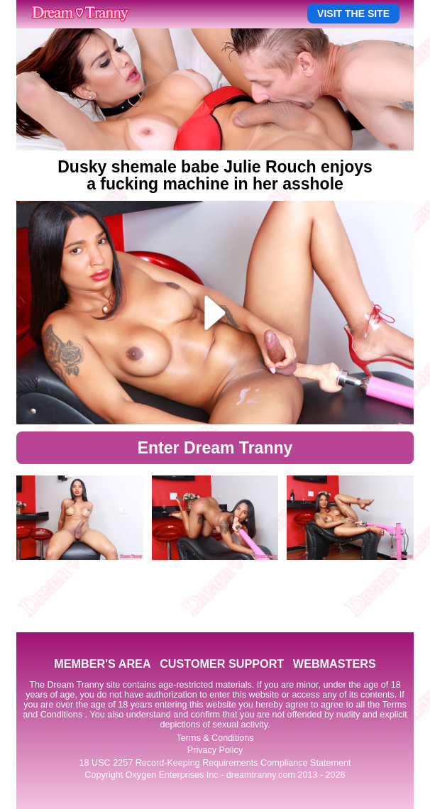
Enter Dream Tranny (215, 448)
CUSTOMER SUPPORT (222, 663)
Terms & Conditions (214, 738)
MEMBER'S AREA (102, 663)
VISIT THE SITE (353, 13)
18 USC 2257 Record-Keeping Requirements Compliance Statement (215, 763)
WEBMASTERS (334, 663)
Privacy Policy (215, 750)
